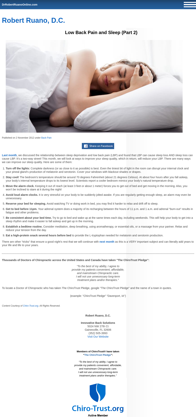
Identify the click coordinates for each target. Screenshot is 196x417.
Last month (9, 155)
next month (106, 241)
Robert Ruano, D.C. (33, 20)
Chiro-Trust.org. (31, 305)
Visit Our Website (98, 336)
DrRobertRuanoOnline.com (19, 4)
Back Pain (46, 137)
